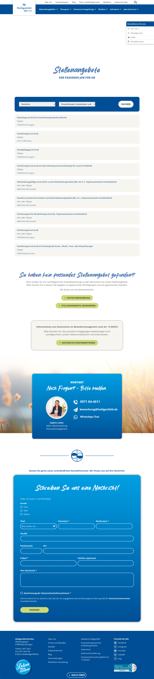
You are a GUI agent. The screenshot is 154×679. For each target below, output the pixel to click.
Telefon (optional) (87, 558)
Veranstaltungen (55, 658)
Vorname (63, 521)
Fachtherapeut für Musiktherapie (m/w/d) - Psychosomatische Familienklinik (52, 214)
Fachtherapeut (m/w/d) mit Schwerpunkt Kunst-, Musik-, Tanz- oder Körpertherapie (55, 246)
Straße (23, 533)
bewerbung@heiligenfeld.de (99, 409)
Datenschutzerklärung (90, 653)
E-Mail (24, 558)
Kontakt (51, 646)
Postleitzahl (26, 546)
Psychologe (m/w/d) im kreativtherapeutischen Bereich (42, 117)
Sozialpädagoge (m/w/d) (28, 149)
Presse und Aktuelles (57, 643)
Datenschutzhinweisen (119, 598)
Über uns (52, 639)
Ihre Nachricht (28, 570)
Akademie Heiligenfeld (90, 639)
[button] (5, 674)
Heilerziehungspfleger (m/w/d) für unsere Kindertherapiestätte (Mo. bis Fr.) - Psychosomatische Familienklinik (67, 182)
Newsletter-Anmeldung (58, 662)
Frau (26, 507)
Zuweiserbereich (55, 650)
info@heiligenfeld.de (30, 654)
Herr (26, 510)
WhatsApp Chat (89, 416)
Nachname (102, 521)
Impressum (86, 649)
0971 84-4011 (90, 401)
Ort (45, 546)
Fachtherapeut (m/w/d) (27, 133)
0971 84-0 (26, 649)
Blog (50, 654)
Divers (27, 514)
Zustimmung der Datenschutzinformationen (47, 593)
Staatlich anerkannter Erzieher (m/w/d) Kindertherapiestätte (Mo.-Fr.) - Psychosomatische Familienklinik (64, 198)
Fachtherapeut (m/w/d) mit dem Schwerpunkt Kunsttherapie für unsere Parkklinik (54, 166)
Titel (22, 521)
